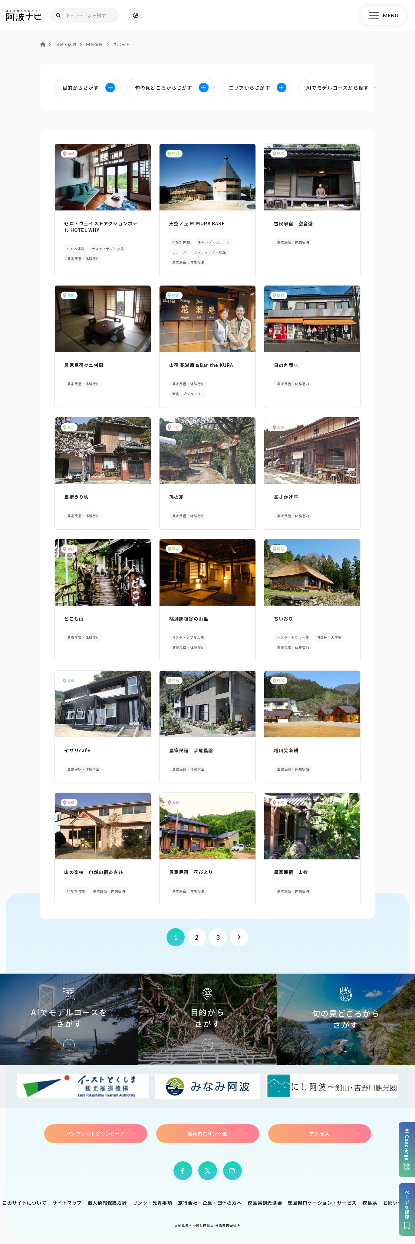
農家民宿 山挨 (291, 872)
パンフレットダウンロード (95, 1133)
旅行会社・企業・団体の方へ (210, 1202)
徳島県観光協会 (265, 1202)
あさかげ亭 (286, 497)
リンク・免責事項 (152, 1202)
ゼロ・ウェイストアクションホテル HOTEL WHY (100, 226)
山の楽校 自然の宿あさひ (93, 872)
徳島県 (370, 1202)
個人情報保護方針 (107, 1202)
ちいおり (284, 618)
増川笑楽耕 (286, 750)
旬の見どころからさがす (346, 1019)
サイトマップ (67, 1202)
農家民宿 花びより (191, 872)
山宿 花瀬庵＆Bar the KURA (201, 365)
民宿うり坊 (76, 497)
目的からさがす (207, 1019)
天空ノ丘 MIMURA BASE (197, 223)
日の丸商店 (286, 365)
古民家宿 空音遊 (293, 223)
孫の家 (176, 497)
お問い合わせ (398, 1202)
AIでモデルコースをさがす (69, 1019)
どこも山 (74, 618)
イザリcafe (77, 750)
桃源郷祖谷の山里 (189, 618)
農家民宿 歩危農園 (191, 750)
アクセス (319, 1133)
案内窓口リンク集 (207, 1133)
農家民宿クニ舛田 (84, 365)
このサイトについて (24, 1202)
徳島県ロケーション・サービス (322, 1202)
